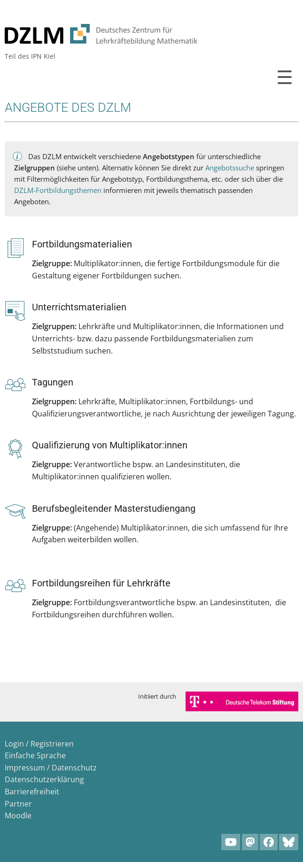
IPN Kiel (43, 56)
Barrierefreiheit (32, 791)
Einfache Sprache (35, 755)
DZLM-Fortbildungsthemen (57, 190)
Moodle (18, 815)
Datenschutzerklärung (44, 779)
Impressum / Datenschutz (51, 767)
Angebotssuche (229, 167)
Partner (18, 804)
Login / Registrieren (39, 744)
